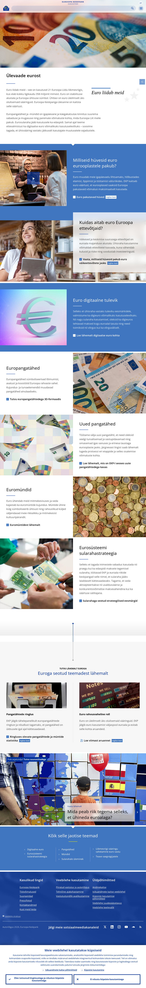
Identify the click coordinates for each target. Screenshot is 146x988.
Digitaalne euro (35, 849)
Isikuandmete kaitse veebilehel (109, 891)
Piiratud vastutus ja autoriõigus (72, 887)
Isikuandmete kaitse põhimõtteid (61, 970)
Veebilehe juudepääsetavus (107, 903)
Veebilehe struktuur (13, 916)
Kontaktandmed (28, 904)
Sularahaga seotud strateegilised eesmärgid (110, 600)
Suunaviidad (26, 896)
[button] (141, 3)
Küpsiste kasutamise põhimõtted (103, 897)
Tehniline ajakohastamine (70, 891)
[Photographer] (143, 66)
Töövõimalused (28, 891)
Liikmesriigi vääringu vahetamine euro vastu (108, 850)
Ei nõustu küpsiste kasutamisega (107, 979)
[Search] (71, 8)
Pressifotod (26, 900)
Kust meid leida (28, 909)
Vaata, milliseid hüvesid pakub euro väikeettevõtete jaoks (103, 261)
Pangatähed (68, 849)
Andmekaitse (99, 887)
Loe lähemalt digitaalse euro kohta (98, 335)
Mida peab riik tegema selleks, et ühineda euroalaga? (99, 812)
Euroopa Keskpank (29, 887)
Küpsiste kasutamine (94, 970)
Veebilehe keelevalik (103, 907)
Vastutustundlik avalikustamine (72, 896)
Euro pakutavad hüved (90, 197)
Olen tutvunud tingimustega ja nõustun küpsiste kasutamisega (39, 979)
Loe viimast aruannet (97, 740)
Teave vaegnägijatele (107, 856)
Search (132, 8)
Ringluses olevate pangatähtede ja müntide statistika (35, 738)
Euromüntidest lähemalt (25, 525)
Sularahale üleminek (72, 859)
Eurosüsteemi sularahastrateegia (37, 855)
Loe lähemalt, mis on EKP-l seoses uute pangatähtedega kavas (105, 465)
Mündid (66, 854)
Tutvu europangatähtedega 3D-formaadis (35, 399)
